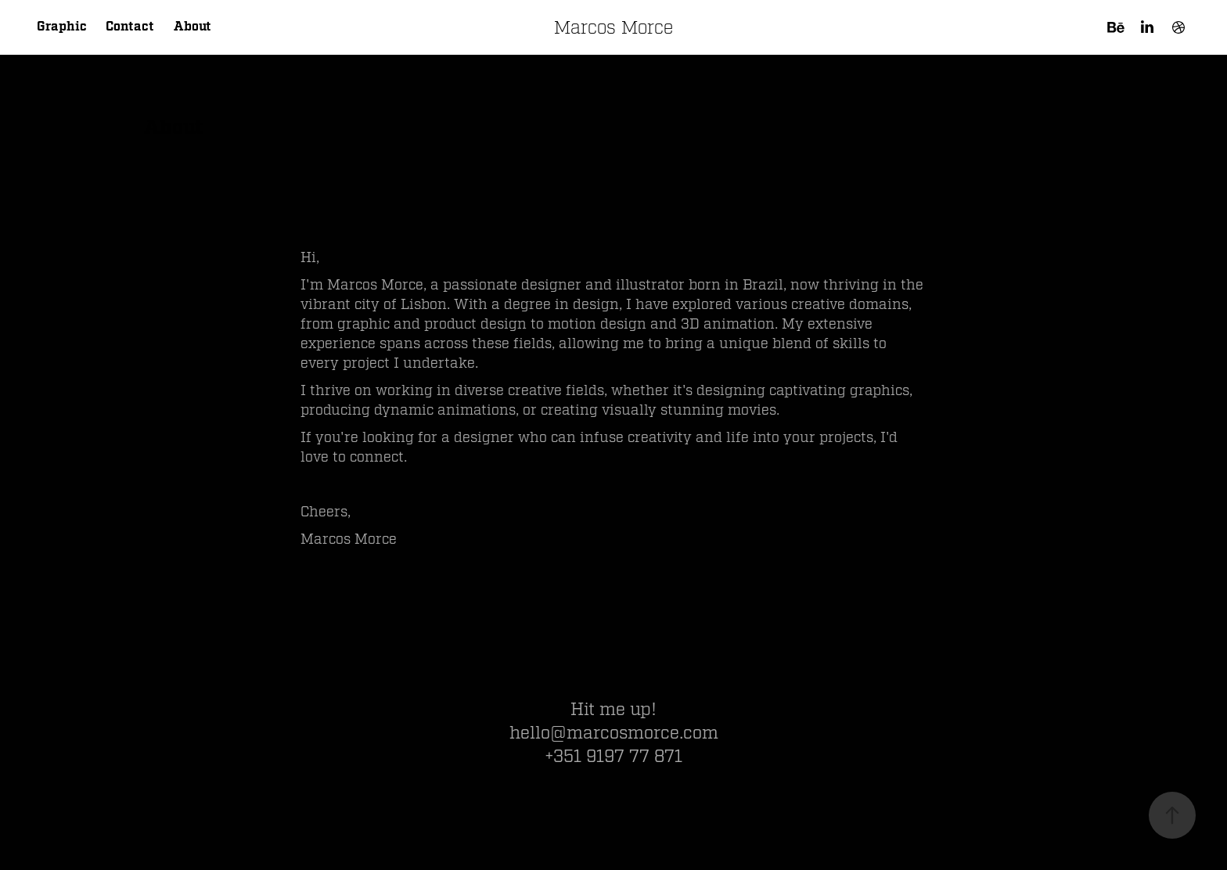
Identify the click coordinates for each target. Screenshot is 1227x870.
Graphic (62, 27)
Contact (130, 27)
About (192, 27)
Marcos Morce (613, 27)
